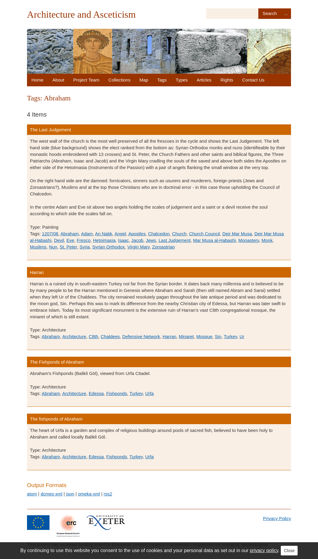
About (58, 79)
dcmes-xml (51, 493)
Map (144, 79)
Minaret (186, 336)
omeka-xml (89, 493)
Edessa (96, 393)
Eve (70, 240)
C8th (93, 336)
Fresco (84, 240)
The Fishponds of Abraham (57, 361)
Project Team (86, 79)
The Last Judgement (50, 129)
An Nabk (103, 233)
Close (289, 550)
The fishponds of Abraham (56, 418)
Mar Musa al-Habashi (214, 240)
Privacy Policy (277, 518)
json (70, 493)
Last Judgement (174, 240)
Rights (226, 79)
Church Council (204, 233)
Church (179, 233)
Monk (267, 240)
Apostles (137, 233)
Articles (204, 79)
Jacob (137, 240)
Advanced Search (286, 13)
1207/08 (50, 233)
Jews (151, 240)
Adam (87, 233)
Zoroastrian (163, 246)
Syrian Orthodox (108, 246)
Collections (119, 79)
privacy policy (264, 550)
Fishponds (116, 393)
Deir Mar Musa (237, 233)
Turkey (230, 336)
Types (182, 79)
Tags (162, 79)
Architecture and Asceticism (81, 14)
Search (269, 13)
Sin (218, 336)
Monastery (248, 240)
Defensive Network (141, 336)
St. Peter (68, 246)
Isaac (123, 240)
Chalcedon (159, 233)
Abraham (70, 233)
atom (32, 493)
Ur (241, 336)
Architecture (74, 336)
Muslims (38, 246)
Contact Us (253, 79)
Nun (53, 246)
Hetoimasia (104, 240)
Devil (59, 240)
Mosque (204, 336)
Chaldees (110, 336)
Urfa (149, 393)
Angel (120, 233)
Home (38, 79)
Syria (85, 246)
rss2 (108, 493)
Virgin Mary (138, 246)
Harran (37, 272)
